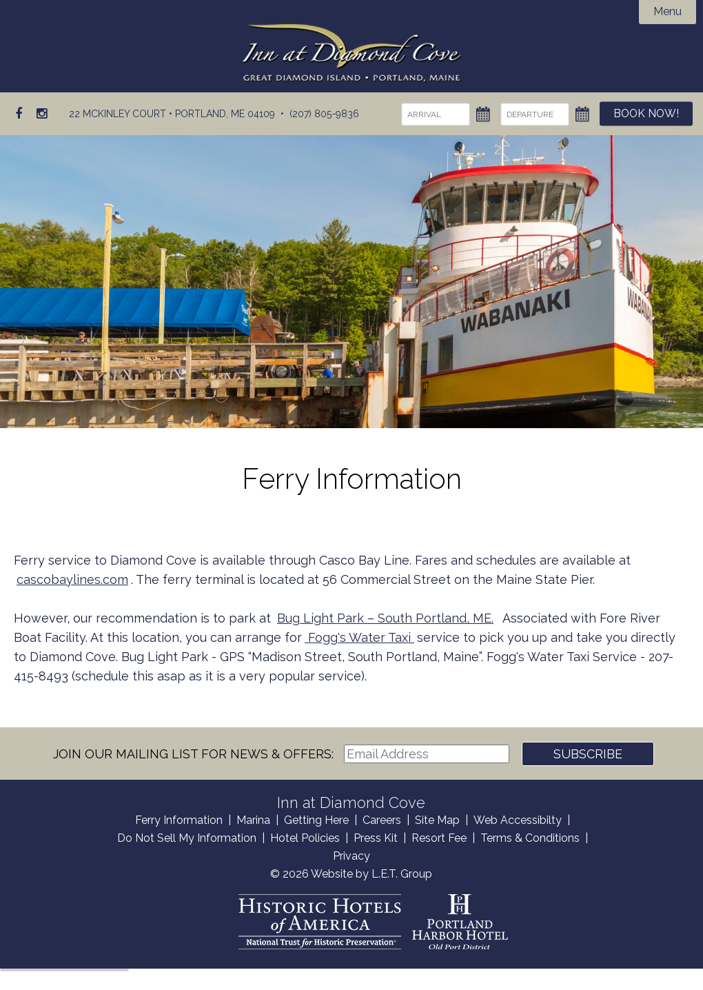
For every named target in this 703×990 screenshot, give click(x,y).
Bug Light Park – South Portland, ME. (385, 618)
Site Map (437, 820)
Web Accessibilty (517, 820)
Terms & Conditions (530, 838)
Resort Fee (439, 838)
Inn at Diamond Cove (352, 53)
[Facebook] (19, 114)
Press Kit (376, 838)
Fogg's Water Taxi (359, 637)
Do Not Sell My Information (186, 838)
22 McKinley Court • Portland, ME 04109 (172, 113)
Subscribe (587, 754)
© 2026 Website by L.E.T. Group (351, 873)
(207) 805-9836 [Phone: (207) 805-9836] (324, 113)
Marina (253, 820)
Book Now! (645, 114)
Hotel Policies (305, 838)
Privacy (351, 855)
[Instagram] (42, 114)
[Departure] (532, 114)
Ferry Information (179, 820)
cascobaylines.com (72, 579)
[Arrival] (433, 114)
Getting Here (316, 820)
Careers (382, 820)
